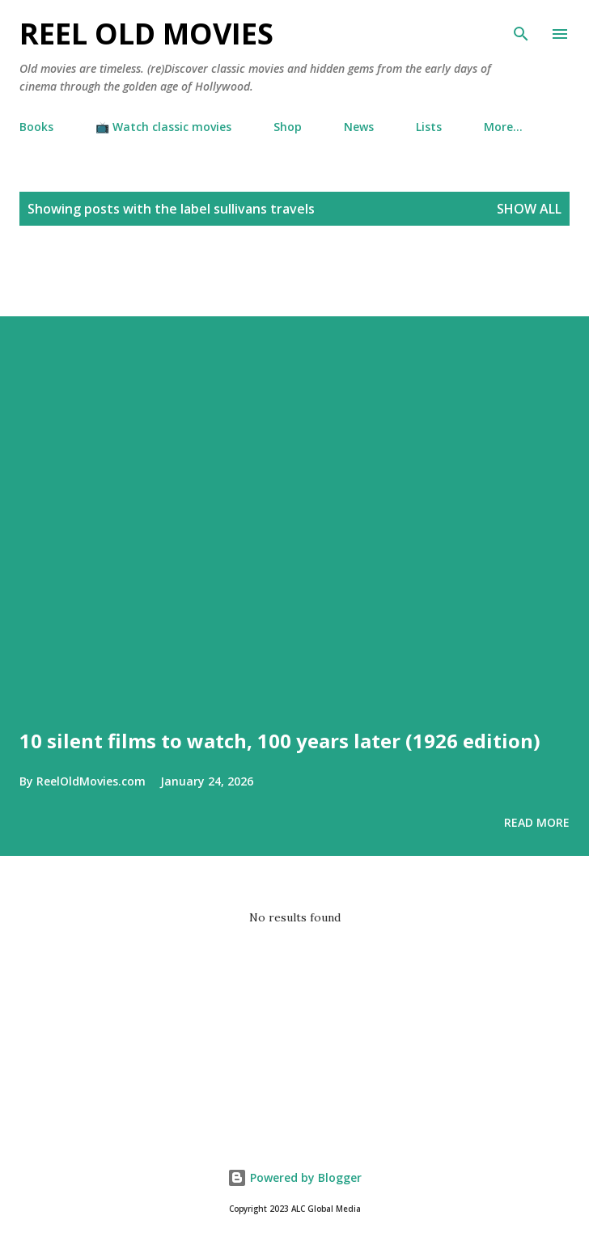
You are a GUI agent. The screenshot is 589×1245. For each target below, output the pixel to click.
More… (503, 126)
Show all (529, 209)
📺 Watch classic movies (163, 126)
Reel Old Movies (146, 33)
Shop (287, 126)
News (359, 126)
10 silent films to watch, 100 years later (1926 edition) (279, 740)
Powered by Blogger (294, 1177)
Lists (429, 126)
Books (36, 126)
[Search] (521, 29)
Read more (537, 822)
